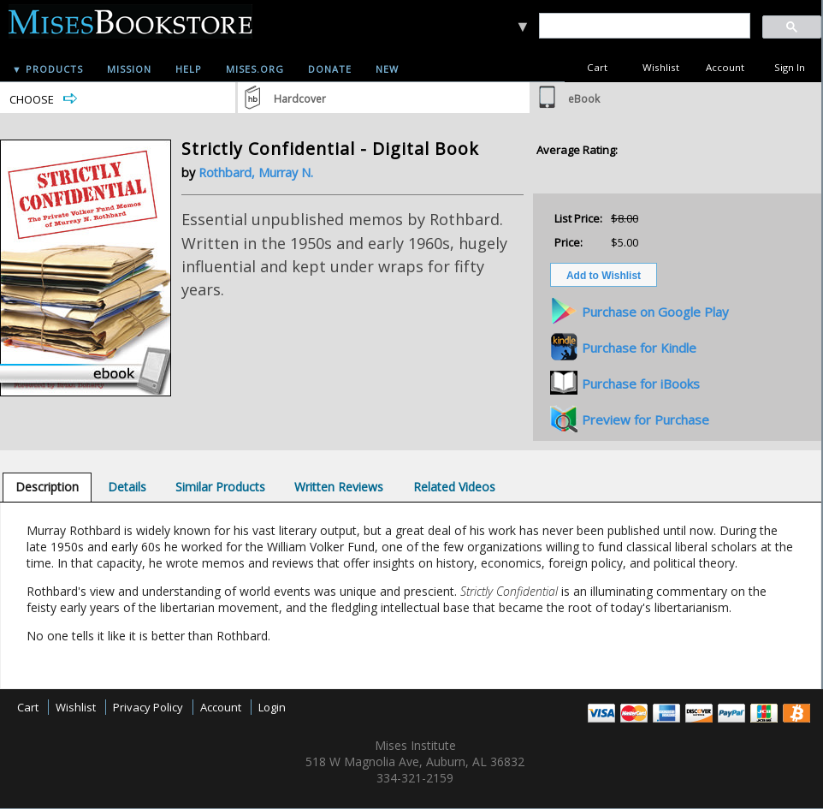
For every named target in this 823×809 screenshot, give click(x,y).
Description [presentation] (47, 487)
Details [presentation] (127, 487)
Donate (330, 68)
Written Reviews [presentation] (338, 487)
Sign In (789, 67)
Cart (597, 67)
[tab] (47, 487)
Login (272, 707)
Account (725, 67)
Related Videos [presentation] (454, 487)
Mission (129, 68)
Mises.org (255, 68)
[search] (644, 26)
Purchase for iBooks (641, 383)
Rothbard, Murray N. (255, 172)
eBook (584, 99)
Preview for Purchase (645, 419)
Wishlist (660, 67)
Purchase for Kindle (639, 347)
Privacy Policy (148, 707)
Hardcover (300, 99)
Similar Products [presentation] (220, 487)
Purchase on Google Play (655, 311)
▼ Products (47, 68)
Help (188, 68)
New (387, 68)
